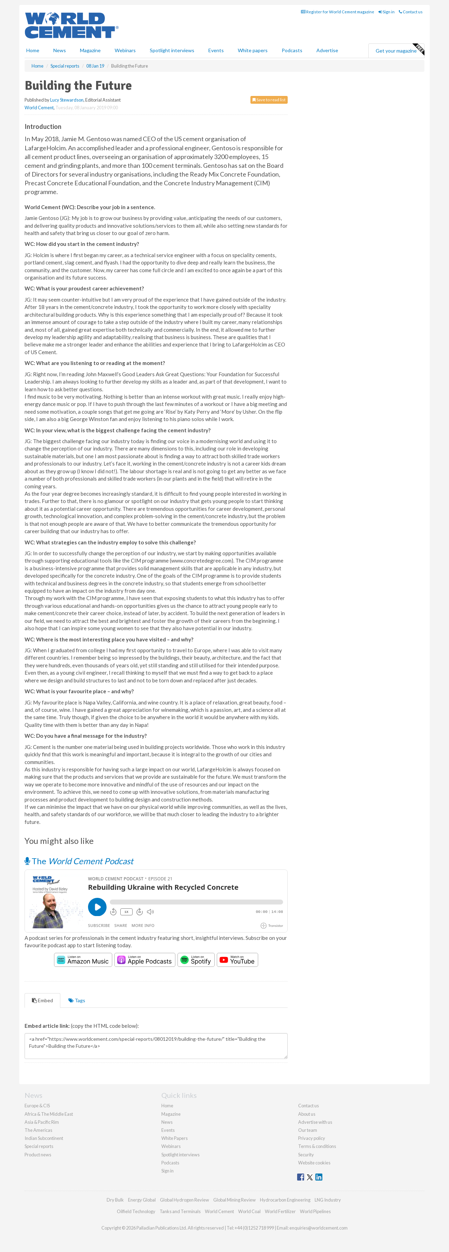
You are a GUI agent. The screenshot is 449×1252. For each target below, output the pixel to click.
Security (306, 1154)
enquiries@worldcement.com (318, 1228)
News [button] (59, 50)
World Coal (249, 1211)
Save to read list (269, 99)
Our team (307, 1130)
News (167, 1122)
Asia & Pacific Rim (42, 1122)
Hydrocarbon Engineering (285, 1200)
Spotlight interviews (172, 50)
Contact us (411, 11)
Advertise (327, 50)
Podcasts (292, 50)
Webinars (125, 50)
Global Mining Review (234, 1200)
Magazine (90, 50)
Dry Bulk (115, 1200)
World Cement (39, 107)
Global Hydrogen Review (184, 1200)
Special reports (39, 1146)
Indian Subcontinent (44, 1138)
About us (306, 1114)
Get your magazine (400, 50)
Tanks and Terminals (180, 1211)
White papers (253, 50)
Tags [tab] (76, 1000)
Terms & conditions (317, 1146)
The (79, 861)
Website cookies (314, 1162)
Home (32, 50)
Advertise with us (315, 1122)
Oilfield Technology (136, 1211)
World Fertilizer (280, 1211)
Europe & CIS (37, 1105)
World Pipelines (315, 1211)
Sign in (386, 11)
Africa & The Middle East (49, 1114)
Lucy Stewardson (66, 100)
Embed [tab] (42, 1000)
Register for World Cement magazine (337, 11)
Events (216, 50)
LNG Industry (328, 1200)
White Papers (174, 1138)
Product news (38, 1154)
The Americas (38, 1130)
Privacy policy (311, 1138)
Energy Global (142, 1200)
